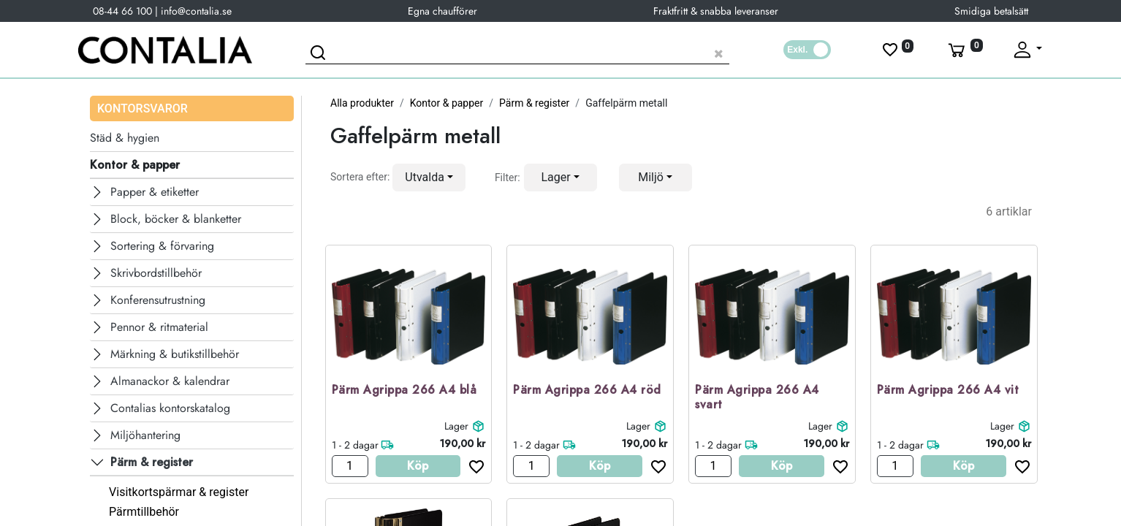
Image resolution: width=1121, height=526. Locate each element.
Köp (417, 465)
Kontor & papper (447, 103)
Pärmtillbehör (144, 512)
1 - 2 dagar (355, 445)
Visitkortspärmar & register (178, 492)
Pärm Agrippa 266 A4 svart (757, 398)
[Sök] (320, 54)
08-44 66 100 (122, 11)
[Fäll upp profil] (1027, 49)
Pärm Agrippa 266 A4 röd (587, 390)
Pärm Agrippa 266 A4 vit (948, 390)
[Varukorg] (964, 49)
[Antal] (350, 466)
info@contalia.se (196, 11)
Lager (456, 426)
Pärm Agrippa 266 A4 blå (404, 390)
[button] (429, 177)
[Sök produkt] (517, 51)
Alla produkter (362, 103)
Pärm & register (534, 103)
